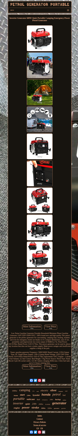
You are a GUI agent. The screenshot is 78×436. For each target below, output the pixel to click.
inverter (18, 403)
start (22, 394)
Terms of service (39, 425)
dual (38, 399)
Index (39, 416)
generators (56, 408)
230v (34, 404)
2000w (41, 404)
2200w (29, 395)
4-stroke (47, 404)
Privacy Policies (40, 422)
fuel (64, 395)
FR (41, 428)
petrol (57, 394)
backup (58, 399)
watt (66, 391)
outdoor (64, 400)
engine (17, 408)
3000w (43, 408)
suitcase (31, 399)
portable (19, 399)
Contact (40, 419)
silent (53, 390)
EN (38, 428)
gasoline (63, 408)
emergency (45, 400)
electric (44, 390)
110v (33, 391)
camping (24, 390)
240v (51, 400)
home (16, 395)
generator (59, 403)
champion (60, 391)
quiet (27, 404)
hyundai (36, 395)
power (26, 407)
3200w (50, 408)
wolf (38, 391)
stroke (35, 407)
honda (46, 394)
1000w (14, 391)
